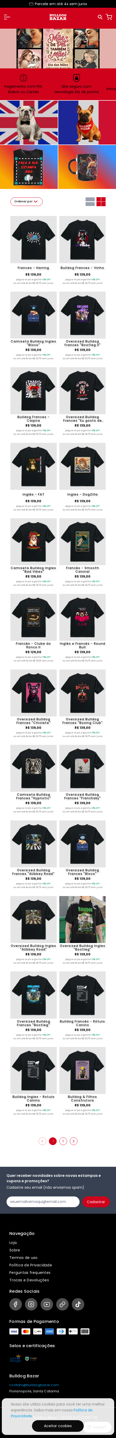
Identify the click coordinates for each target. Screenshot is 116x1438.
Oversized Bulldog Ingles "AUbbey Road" (33, 947)
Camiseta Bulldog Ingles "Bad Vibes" (33, 569)
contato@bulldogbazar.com (34, 1385)
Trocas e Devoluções (29, 1280)
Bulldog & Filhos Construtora (82, 1098)
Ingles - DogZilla (82, 494)
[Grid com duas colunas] (101, 201)
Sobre (14, 1250)
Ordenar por (26, 201)
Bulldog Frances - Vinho (82, 268)
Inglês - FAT (33, 494)
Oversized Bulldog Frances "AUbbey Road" (33, 872)
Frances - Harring (33, 268)
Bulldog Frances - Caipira (33, 418)
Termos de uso (23, 1257)
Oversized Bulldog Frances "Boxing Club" (82, 721)
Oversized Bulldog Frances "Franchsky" (82, 796)
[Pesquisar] (100, 17)
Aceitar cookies (58, 1425)
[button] (7, 17)
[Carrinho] (109, 17)
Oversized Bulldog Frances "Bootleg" (33, 1023)
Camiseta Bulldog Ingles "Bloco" (33, 343)
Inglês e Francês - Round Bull (82, 645)
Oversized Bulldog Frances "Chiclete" (33, 721)
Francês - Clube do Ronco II (33, 645)
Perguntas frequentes (29, 1272)
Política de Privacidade (30, 1265)
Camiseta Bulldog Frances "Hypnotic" (33, 796)
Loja (13, 1242)
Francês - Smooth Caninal (82, 569)
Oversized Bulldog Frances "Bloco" (82, 872)
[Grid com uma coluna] (90, 201)
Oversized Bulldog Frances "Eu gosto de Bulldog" (82, 418)
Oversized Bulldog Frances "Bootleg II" (83, 343)
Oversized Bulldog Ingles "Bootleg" (82, 947)
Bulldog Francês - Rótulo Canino (82, 1023)
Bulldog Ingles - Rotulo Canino (33, 1098)
